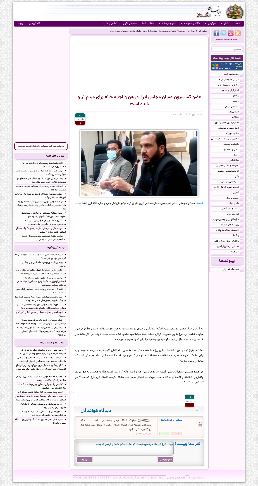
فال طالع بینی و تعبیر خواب (228, 220)
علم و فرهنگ (167, 24)
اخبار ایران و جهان (187, 31)
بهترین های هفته (55, 156)
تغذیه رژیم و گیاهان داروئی (228, 188)
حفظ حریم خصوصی (176, 478)
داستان (237, 155)
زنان (239, 177)
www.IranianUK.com (227, 40)
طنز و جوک (236, 204)
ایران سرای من (234, 214)
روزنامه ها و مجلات (232, 225)
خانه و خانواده (190, 24)
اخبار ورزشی (235, 112)
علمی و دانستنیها (233, 150)
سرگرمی (210, 24)
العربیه (200, 203)
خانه (237, 24)
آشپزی (238, 193)
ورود (20, 24)
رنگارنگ (237, 236)
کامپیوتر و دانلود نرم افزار (229, 231)
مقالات (237, 118)
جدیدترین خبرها (233, 75)
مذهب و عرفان (234, 198)
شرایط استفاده (196, 478)
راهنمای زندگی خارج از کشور (228, 241)
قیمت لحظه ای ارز (233, 270)
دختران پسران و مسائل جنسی (227, 139)
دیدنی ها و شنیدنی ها (230, 80)
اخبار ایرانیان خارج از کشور (229, 123)
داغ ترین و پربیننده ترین (230, 85)
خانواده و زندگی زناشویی (229, 166)
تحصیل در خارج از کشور (230, 247)
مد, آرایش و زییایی (232, 182)
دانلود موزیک (234, 134)
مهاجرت (237, 252)
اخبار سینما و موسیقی (230, 128)
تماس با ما (111, 24)
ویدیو (238, 101)
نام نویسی (34, 24)
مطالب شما (148, 24)
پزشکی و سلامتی (233, 145)
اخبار (225, 24)
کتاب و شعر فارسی (232, 209)
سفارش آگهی (130, 24)
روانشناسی (236, 161)
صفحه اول (202, 31)
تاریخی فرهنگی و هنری (230, 171)
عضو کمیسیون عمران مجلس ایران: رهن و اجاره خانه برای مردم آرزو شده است (143, 31)
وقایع (238, 96)
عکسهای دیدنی (233, 107)
